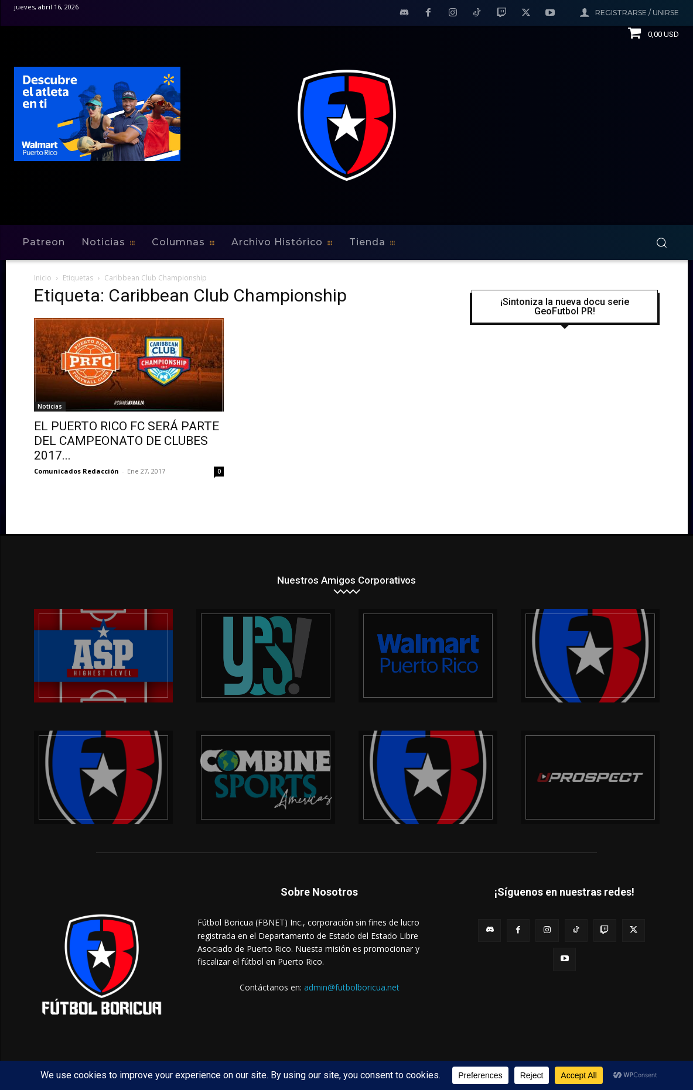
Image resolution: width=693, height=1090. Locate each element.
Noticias (49, 406)
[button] (661, 242)
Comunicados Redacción (76, 471)
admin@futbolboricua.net (352, 987)
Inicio (43, 278)
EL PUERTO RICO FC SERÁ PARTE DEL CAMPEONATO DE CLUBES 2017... (126, 440)
